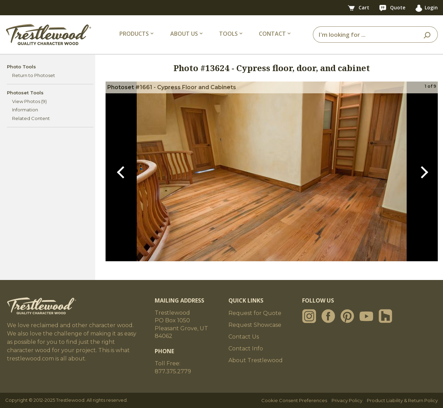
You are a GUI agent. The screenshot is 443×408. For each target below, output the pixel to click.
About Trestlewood (255, 360)
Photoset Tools (25, 92)
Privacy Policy (347, 400)
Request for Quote (254, 313)
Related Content (31, 118)
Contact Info (245, 348)
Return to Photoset (33, 75)
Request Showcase (254, 325)
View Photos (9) (29, 101)
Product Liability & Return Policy (402, 400)
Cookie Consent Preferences (294, 400)
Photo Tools (21, 66)
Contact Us (243, 336)
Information (25, 109)
